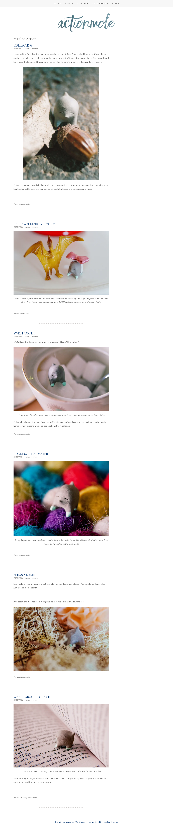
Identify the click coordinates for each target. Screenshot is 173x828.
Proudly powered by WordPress (70, 822)
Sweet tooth (24, 333)
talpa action (25, 204)
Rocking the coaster (31, 454)
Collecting (23, 45)
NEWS (115, 3)
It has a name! (24, 575)
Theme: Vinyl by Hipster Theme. (102, 822)
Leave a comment (31, 48)
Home (57, 3)
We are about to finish (32, 697)
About (69, 3)
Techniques (100, 3)
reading (24, 797)
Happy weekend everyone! (34, 224)
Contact (82, 3)
